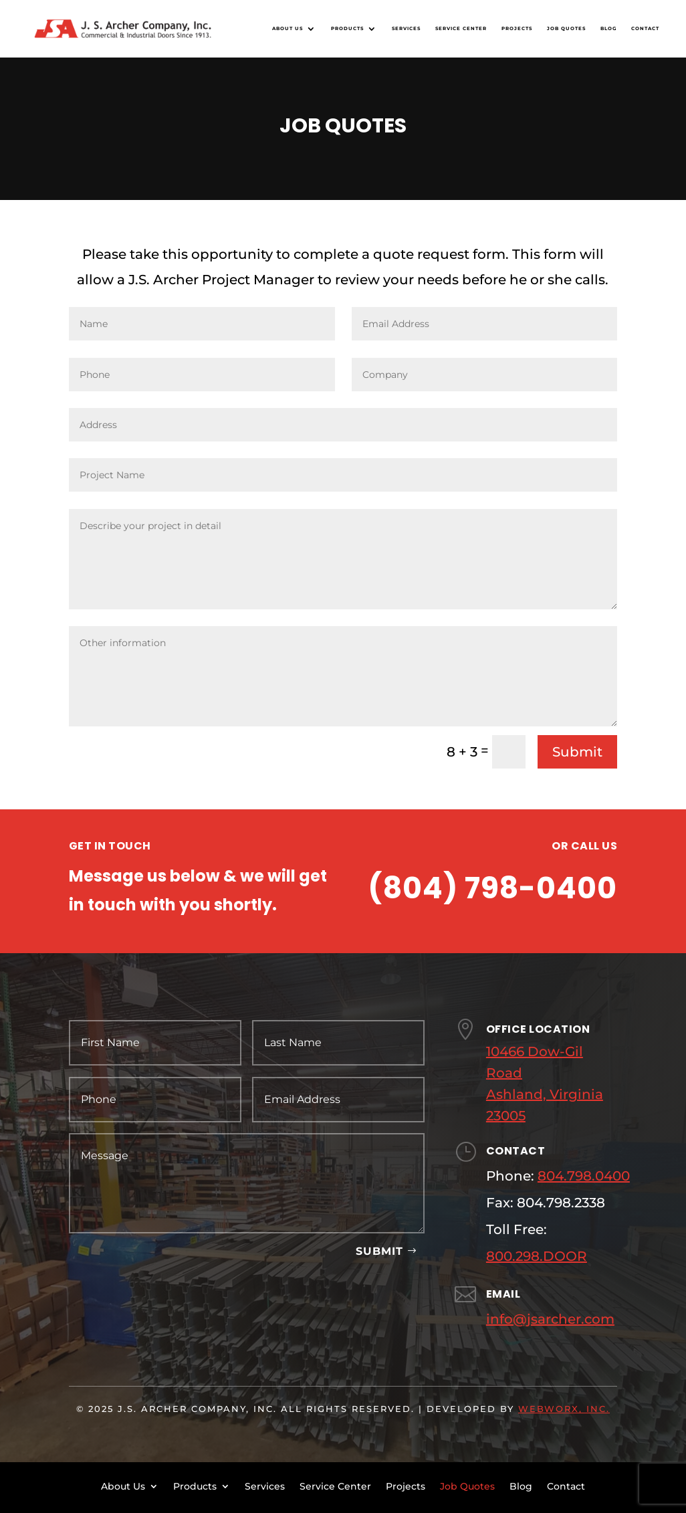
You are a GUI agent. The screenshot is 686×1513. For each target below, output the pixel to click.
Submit (577, 752)
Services (406, 28)
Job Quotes (566, 28)
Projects (516, 28)
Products (347, 28)
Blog (608, 28)
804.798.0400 (584, 1176)
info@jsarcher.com (550, 1319)
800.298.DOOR (536, 1256)
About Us (287, 28)
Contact (645, 28)
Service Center (461, 28)
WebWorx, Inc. (564, 1408)
